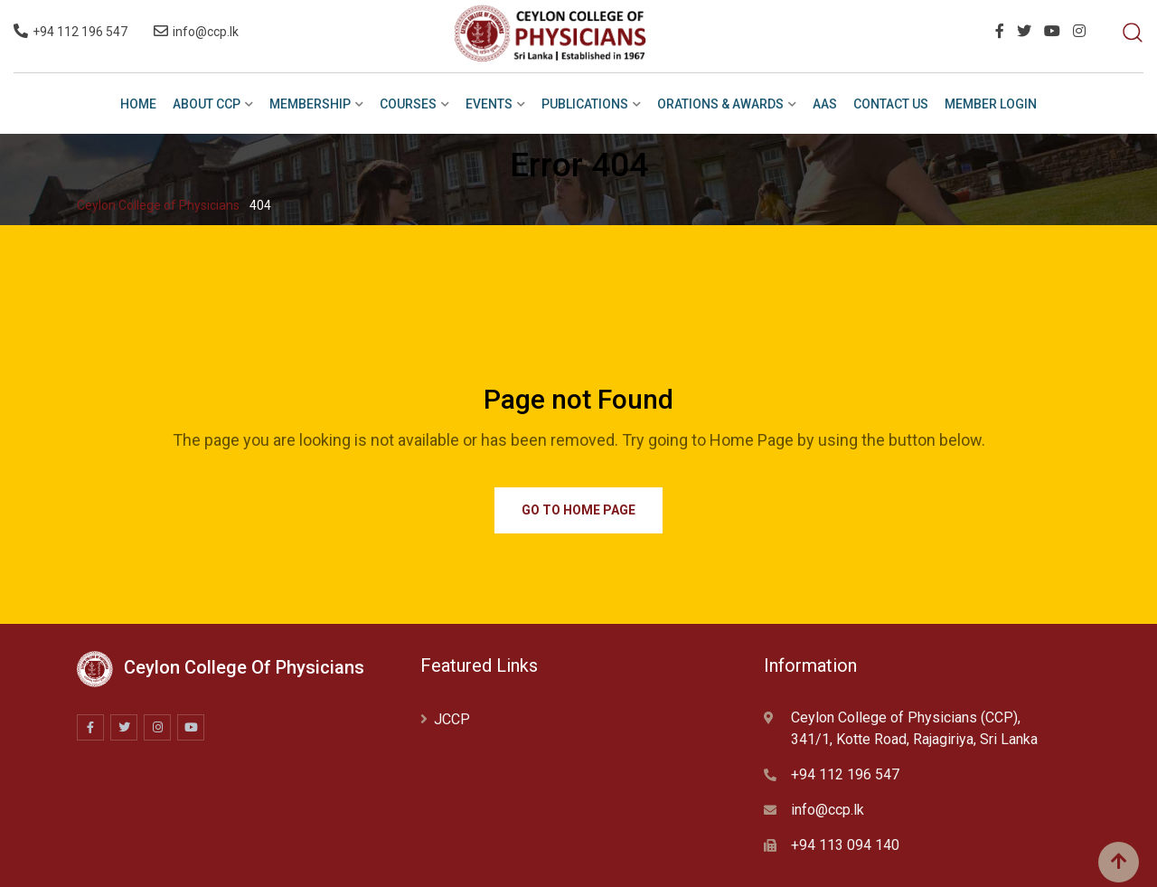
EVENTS (489, 104)
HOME (138, 104)
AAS (825, 104)
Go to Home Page (578, 510)
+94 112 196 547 (80, 31)
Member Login (991, 104)
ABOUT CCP (206, 104)
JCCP (452, 719)
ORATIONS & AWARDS (720, 104)
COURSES (408, 104)
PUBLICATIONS (584, 104)
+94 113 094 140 (845, 845)
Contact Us (890, 104)
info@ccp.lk (206, 31)
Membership (310, 104)
